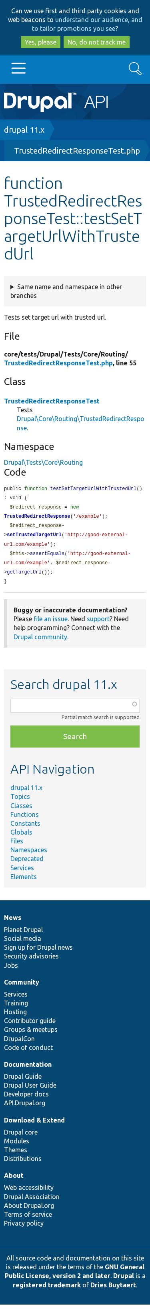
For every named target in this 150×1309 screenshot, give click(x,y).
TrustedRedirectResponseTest (52, 401)
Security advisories (31, 960)
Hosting (15, 1016)
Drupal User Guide (30, 1089)
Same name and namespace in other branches (66, 291)
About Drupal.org (29, 1210)
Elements (23, 881)
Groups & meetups (31, 1033)
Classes (21, 810)
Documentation (28, 1068)
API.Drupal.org (24, 1107)
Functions (24, 819)
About (14, 1179)
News (12, 922)
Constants (25, 827)
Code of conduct (28, 1052)
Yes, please (40, 42)
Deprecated (27, 863)
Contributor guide (30, 1025)
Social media (22, 942)
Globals (21, 836)
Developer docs (26, 1098)
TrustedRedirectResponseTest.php (77, 150)
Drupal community (40, 641)
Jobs (11, 969)
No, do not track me (97, 42)
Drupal (123, 1280)
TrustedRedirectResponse (37, 518)
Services (22, 872)
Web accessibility (29, 1192)
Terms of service (28, 1218)
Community (21, 986)
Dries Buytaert (113, 1289)
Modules (16, 1145)
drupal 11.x (24, 129)
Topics (20, 800)
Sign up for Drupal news (38, 951)
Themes (15, 1154)
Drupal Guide (23, 1080)
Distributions (23, 1163)
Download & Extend (34, 1124)
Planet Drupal (23, 934)
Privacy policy (24, 1227)
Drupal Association (32, 1201)
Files (16, 845)
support (98, 623)
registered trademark (47, 1289)
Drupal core (21, 1136)
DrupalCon (19, 1043)
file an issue (51, 623)
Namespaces (28, 854)
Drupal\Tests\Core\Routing (43, 462)
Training (16, 1007)
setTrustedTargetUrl (34, 537)
